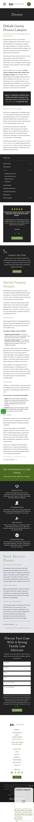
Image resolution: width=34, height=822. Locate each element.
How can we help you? (9, 687)
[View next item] (19, 233)
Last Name (6, 667)
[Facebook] (15, 772)
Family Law (17, 757)
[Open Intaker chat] (17, 821)
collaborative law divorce (22, 79)
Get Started (17, 271)
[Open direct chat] (30, 785)
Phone (5, 672)
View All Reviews (17, 238)
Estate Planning (17, 760)
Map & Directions (17, 739)
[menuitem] (16, 163)
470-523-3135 (17, 744)
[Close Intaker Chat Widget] (32, 785)
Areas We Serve (17, 762)
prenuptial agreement (24, 309)
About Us (16, 754)
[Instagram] (19, 772)
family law (15, 70)
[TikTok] (22, 772)
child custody (11, 143)
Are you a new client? (9, 682)
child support (9, 145)
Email (5, 677)
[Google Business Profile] (12, 772)
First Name (6, 662)
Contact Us (17, 765)
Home (17, 752)
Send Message (17, 710)
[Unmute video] (23, 801)
